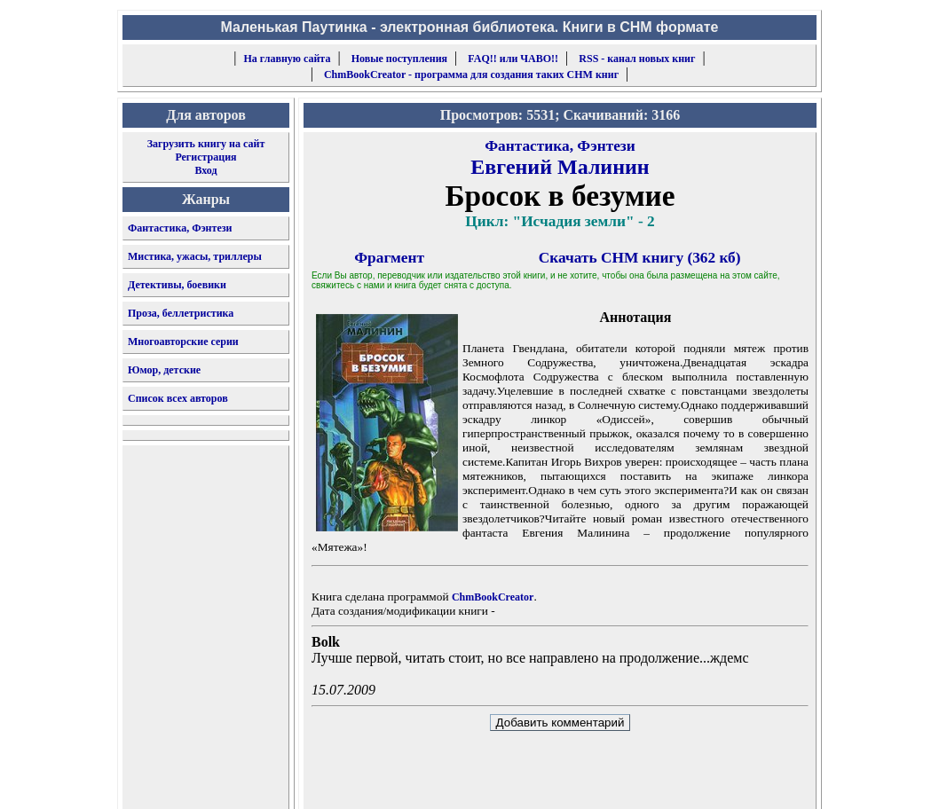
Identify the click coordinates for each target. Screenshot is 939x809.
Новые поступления (399, 58)
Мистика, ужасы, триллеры (195, 256)
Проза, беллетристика (180, 313)
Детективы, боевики (177, 285)
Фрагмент (389, 257)
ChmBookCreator (492, 597)
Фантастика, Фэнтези (180, 228)
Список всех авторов (178, 398)
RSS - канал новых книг (637, 58)
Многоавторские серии (183, 341)
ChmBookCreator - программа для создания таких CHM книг (471, 74)
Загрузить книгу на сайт (206, 143)
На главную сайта (287, 58)
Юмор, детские (164, 370)
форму (670, 781)
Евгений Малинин (559, 166)
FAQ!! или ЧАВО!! (513, 58)
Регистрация (205, 157)
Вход (205, 170)
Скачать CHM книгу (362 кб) (640, 257)
